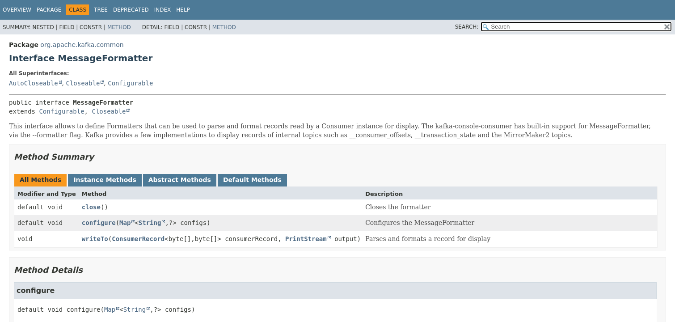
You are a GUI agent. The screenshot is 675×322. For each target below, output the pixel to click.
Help (183, 10)
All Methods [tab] (40, 179)
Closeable (83, 83)
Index (162, 10)
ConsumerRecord (138, 238)
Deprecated (131, 10)
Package (49, 10)
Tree (101, 10)
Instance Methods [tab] (104, 179)
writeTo (95, 238)
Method (119, 27)
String (150, 222)
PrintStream (306, 238)
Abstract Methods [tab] (179, 179)
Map (125, 222)
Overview (17, 10)
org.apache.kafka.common (81, 44)
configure (99, 222)
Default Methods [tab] (252, 179)
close (91, 207)
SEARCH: (467, 27)
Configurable (130, 83)
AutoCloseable (33, 83)
